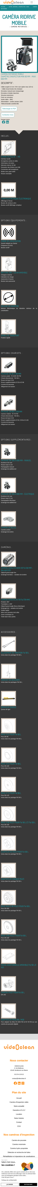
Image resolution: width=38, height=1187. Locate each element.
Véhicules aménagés (19, 1168)
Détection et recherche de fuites (19, 1152)
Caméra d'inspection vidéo (19, 1102)
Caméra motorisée (19, 1144)
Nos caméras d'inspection (19, 1134)
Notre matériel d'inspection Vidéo (19, 6)
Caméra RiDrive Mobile (19, 20)
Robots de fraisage (19, 1160)
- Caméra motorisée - (19, 27)
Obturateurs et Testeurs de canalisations (19, 1164)
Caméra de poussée (19, 1140)
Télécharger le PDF (9, 109)
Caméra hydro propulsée (19, 1148)
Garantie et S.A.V (19, 1110)
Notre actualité (19, 1106)
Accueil (3, 6)
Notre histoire (19, 1118)
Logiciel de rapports (19, 1172)
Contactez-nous (7, 115)
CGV (19, 1126)
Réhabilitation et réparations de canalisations (19, 1156)
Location (19, 1114)
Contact (19, 1122)
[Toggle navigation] (31, 2)
